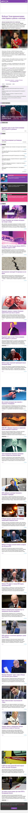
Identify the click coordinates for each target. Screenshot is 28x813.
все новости (24, 171)
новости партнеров (6, 103)
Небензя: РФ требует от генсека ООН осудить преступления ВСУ (13, 584)
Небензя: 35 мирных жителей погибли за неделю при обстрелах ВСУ (16, 186)
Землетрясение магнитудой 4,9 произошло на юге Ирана (13, 155)
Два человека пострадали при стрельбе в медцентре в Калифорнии (14, 96)
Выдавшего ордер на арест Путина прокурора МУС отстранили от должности (13, 128)
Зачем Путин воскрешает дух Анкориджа (12, 140)
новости (3, 144)
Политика (10, 194)
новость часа (5, 122)
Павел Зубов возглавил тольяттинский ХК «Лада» (12, 701)
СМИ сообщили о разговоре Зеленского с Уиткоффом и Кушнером (13, 168)
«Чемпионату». (18, 28)
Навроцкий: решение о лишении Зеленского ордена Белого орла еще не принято (14, 159)
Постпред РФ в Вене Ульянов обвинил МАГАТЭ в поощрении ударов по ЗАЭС (14, 152)
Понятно (14, 808)
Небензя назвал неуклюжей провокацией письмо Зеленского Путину (14, 117)
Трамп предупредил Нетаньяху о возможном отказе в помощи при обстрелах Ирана (17, 197)
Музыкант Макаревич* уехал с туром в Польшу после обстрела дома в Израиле (13, 675)
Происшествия (10, 175)
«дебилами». (21, 53)
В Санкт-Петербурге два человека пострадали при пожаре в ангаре (14, 147)
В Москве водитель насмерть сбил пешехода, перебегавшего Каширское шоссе (13, 519)
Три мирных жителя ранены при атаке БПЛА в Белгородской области (13, 792)
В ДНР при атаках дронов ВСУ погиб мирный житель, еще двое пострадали (13, 766)
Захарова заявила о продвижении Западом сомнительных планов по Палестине (12, 727)
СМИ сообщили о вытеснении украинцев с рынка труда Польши (14, 636)
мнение (3, 133)
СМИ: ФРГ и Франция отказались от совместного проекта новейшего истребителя (13, 164)
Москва (3, 22)
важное (3, 106)
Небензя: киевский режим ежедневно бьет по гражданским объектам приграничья (13, 610)
